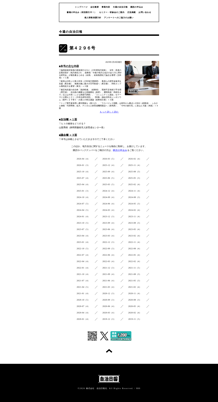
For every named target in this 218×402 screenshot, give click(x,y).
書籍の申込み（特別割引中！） (81, 12)
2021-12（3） (109, 268)
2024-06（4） (109, 204)
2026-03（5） (109, 159)
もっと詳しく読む (109, 112)
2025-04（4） (83, 184)
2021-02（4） (134, 287)
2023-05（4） (134, 229)
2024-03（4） (109, 210)
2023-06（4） (109, 229)
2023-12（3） (109, 216)
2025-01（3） (83, 191)
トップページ (81, 7)
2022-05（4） (134, 255)
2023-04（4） (83, 236)
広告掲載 (131, 12)
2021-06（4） (109, 281)
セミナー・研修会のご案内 (111, 12)
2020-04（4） (83, 313)
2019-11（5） (134, 319)
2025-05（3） (134, 178)
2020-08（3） (134, 300)
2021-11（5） (134, 268)
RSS (138, 388)
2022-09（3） (109, 249)
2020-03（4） (109, 313)
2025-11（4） (134, 165)
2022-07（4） (83, 255)
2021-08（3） (134, 274)
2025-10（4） (83, 172)
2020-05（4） (134, 306)
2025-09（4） (109, 172)
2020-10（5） (83, 300)
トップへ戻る (109, 351)
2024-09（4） (109, 197)
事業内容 (106, 7)
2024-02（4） (134, 210)
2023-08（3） (134, 223)
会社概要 (94, 7)
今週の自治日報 (120, 7)
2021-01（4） (83, 293)
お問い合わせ (144, 12)
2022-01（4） (83, 268)
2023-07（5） (83, 229)
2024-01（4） (83, 216)
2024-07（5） (83, 204)
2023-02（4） (134, 236)
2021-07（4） (83, 281)
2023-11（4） (134, 216)
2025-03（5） (109, 184)
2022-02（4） (134, 261)
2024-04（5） (83, 210)
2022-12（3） (109, 242)
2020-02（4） (134, 313)
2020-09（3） (109, 300)
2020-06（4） (109, 306)
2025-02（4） (134, 184)
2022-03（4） (109, 261)
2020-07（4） (83, 306)
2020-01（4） (83, 319)
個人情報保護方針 (92, 18)
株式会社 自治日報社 (96, 388)
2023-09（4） (109, 223)
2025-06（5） (109, 178)
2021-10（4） (83, 274)
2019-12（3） (109, 319)
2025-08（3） (134, 172)
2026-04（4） (83, 159)
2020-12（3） (109, 293)
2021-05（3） (134, 281)
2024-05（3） (134, 204)
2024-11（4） (134, 191)
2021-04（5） (83, 287)
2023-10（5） (83, 223)
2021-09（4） (109, 274)
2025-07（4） (83, 178)
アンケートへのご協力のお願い (119, 18)
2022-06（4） (109, 255)
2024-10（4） (83, 197)
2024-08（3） (134, 197)
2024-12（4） (109, 191)
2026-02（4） (134, 159)
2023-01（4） (83, 242)
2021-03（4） (109, 287)
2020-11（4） (134, 293)
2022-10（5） (83, 249)
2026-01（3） (83, 165)
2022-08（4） (134, 249)
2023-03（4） (109, 236)
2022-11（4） (134, 242)
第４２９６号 (82, 48)
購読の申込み (136, 7)
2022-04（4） (83, 261)
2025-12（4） (109, 165)
